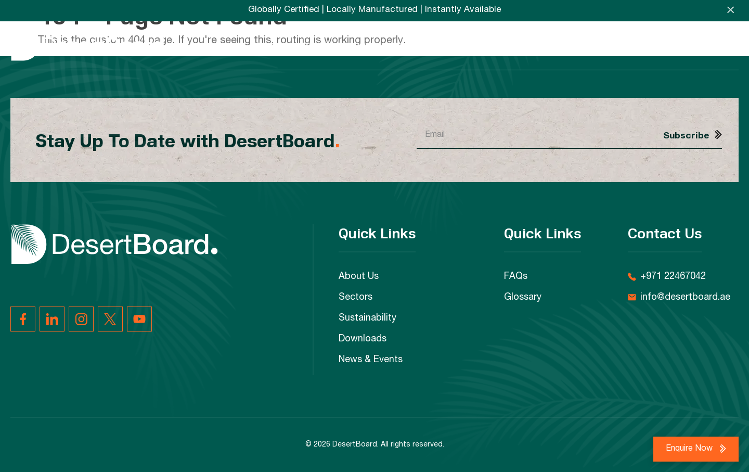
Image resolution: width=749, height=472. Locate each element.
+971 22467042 (673, 277)
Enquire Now (690, 449)
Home (230, 45)
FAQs (670, 45)
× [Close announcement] (730, 10)
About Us (359, 277)
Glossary (522, 297)
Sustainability (453, 45)
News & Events (609, 45)
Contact (716, 45)
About (272, 45)
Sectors (321, 45)
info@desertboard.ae (685, 297)
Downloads (532, 45)
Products (378, 45)
